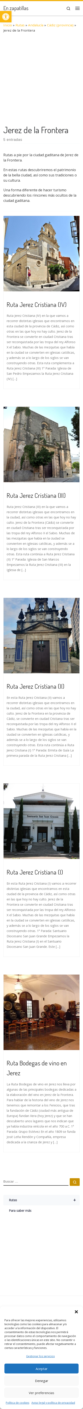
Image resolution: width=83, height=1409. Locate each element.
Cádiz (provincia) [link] (60, 25)
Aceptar (42, 1368)
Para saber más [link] (20, 1210)
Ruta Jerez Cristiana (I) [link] (35, 872)
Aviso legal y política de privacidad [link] (53, 1403)
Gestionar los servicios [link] (40, 1356)
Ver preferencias (41, 1393)
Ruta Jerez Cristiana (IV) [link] (37, 304)
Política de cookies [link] (17, 1403)
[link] (6, 16)
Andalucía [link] (35, 25)
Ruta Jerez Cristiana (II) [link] (35, 686)
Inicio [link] (7, 25)
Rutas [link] (20, 25)
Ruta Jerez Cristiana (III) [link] (36, 495)
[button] (76, 1312)
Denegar (41, 1381)
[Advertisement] (41, 81)
